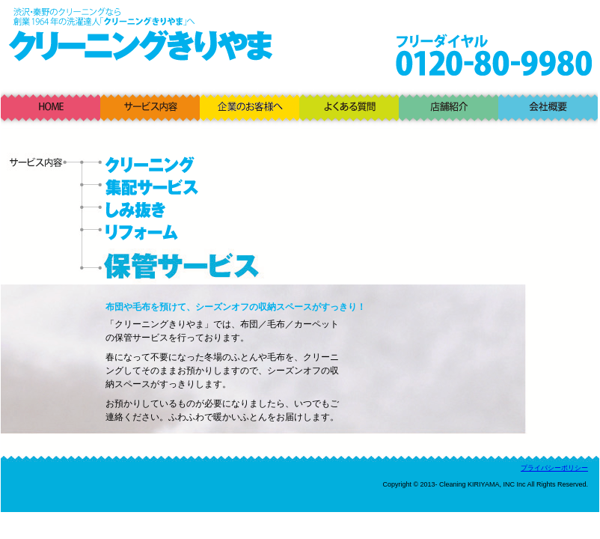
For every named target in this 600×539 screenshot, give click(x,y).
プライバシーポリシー (554, 468)
